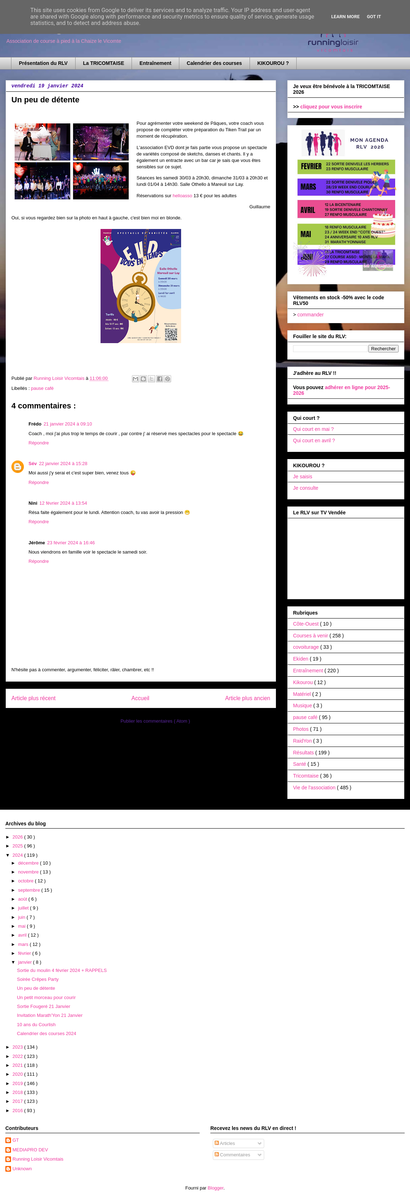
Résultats (304, 752)
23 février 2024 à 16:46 (71, 542)
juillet (24, 908)
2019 (18, 1083)
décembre (29, 863)
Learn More (345, 16)
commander (310, 314)
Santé (300, 764)
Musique (303, 705)
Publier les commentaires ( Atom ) (155, 721)
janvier (25, 962)
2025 (18, 846)
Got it (374, 16)
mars (24, 944)
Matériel (302, 694)
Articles (225, 1143)
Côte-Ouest (306, 624)
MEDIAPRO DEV (30, 1149)
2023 (18, 1047)
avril (23, 935)
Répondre (39, 442)
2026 (18, 837)
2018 (18, 1092)
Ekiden (301, 659)
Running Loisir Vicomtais (37, 1159)
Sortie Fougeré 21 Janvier (43, 1006)
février (25, 953)
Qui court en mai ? (313, 429)
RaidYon (303, 741)
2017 (18, 1101)
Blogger (216, 1188)
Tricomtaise (306, 776)
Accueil (140, 698)
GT (15, 1140)
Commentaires (232, 1154)
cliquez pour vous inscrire (331, 106)
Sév (33, 463)
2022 (18, 1056)
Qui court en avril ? (314, 440)
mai (22, 926)
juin (22, 917)
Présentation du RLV (43, 63)
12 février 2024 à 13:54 (63, 503)
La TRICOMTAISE (103, 63)
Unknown (22, 1168)
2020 (18, 1074)
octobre (26, 880)
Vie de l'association (315, 787)
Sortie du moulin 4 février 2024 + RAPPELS (62, 970)
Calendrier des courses (214, 63)
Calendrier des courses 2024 (46, 1033)
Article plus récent (33, 698)
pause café (42, 388)
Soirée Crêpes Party (37, 979)
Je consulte (305, 488)
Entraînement (155, 63)
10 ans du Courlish (36, 1024)
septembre (29, 890)
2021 (18, 1065)
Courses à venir (311, 635)
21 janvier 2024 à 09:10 (67, 424)
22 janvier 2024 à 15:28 (63, 463)
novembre (29, 872)
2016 (18, 1110)
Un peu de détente (36, 988)
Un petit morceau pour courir (46, 997)
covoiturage (306, 647)
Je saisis (302, 476)
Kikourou (303, 682)
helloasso (182, 195)
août (23, 899)
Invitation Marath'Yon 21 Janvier (49, 1015)
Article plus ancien (247, 698)
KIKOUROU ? (273, 63)
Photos (301, 729)
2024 (18, 855)
